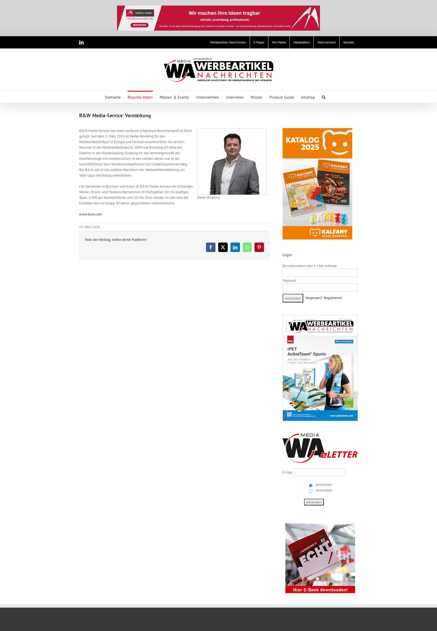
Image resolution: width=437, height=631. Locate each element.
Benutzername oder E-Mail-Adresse (310, 265)
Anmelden (323, 484)
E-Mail (287, 472)
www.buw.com (90, 214)
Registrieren (333, 297)
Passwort (289, 280)
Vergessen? (313, 297)
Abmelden (323, 490)
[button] (324, 97)
